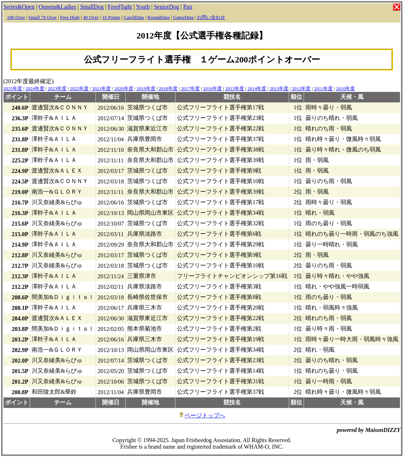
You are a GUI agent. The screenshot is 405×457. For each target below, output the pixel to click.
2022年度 (79, 88)
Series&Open (19, 7)
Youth (143, 7)
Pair (188, 7)
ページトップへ (202, 415)
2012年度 (301, 88)
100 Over (16, 17)
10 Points (111, 17)
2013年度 (279, 88)
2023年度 (57, 88)
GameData (183, 17)
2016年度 (212, 88)
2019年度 (146, 88)
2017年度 (190, 88)
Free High (70, 17)
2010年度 (345, 88)
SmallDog (92, 7)
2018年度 (168, 88)
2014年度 (256, 88)
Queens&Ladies (57, 7)
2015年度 (234, 88)
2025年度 (12, 88)
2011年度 (323, 88)
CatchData (133, 17)
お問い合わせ (211, 17)
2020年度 (123, 88)
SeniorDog (166, 7)
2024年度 (34, 88)
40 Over (90, 17)
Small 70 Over (42, 17)
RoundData (158, 17)
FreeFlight (120, 7)
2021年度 (101, 88)
